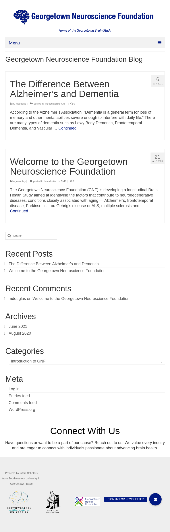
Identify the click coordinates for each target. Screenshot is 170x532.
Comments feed (23, 402)
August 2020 (20, 333)
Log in (14, 389)
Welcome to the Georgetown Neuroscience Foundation (57, 271)
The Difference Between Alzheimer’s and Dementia (54, 264)
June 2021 (18, 326)
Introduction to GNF (55, 103)
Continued (67, 128)
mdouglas (21, 103)
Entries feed (19, 396)
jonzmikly (21, 181)
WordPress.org (22, 409)
